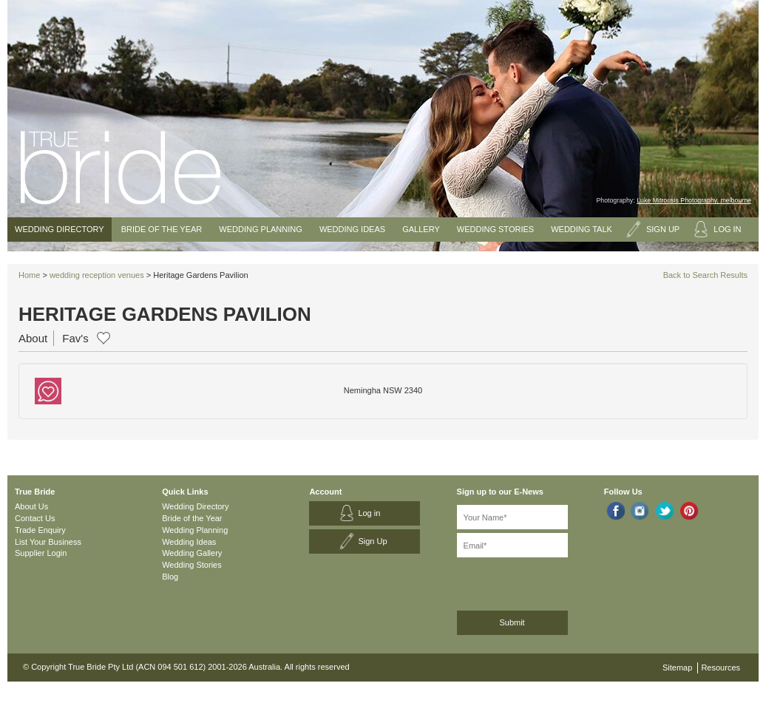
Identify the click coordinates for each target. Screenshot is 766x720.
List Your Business (48, 541)
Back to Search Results (705, 275)
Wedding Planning (260, 229)
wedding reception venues (97, 275)
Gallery (421, 229)
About (32, 338)
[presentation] (535, 581)
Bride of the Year (162, 229)
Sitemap (677, 667)
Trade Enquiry (40, 530)
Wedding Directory (59, 229)
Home (29, 275)
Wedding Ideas (352, 229)
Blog (170, 576)
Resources (720, 667)
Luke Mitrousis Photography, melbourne (694, 200)
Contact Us (35, 518)
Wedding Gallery (192, 553)
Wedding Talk (581, 229)
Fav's (75, 338)
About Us (31, 506)
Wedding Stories (495, 229)
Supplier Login (41, 553)
